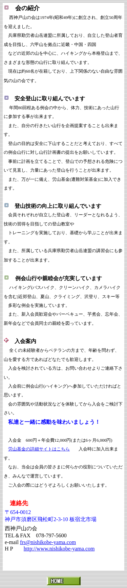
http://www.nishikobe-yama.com (59, 549)
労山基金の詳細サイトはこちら (39, 448)
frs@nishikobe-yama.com (48, 542)
